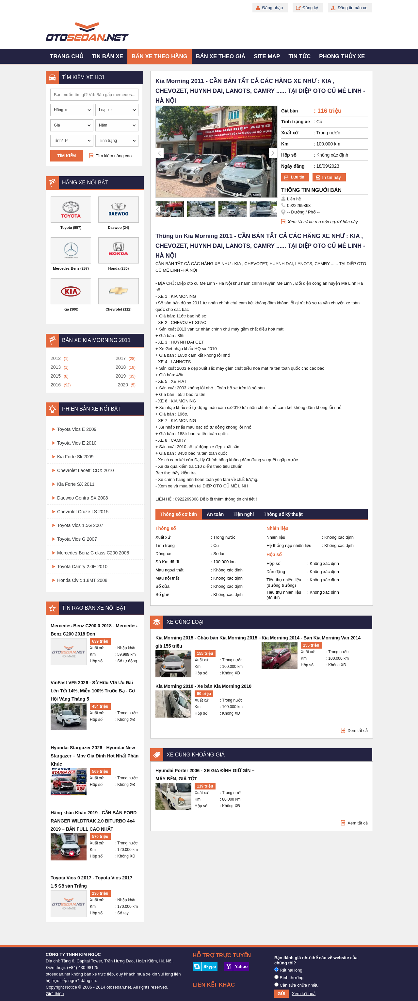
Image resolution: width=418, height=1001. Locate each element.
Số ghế (162, 594)
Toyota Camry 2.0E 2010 (82, 566)
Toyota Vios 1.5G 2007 (80, 525)
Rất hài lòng (288, 970)
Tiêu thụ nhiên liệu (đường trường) (283, 582)
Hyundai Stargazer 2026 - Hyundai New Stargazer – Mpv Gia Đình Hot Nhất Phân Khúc (94, 756)
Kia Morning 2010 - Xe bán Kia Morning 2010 (203, 686)
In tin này (331, 177)
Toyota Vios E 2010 (76, 443)
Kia (66, 309)
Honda (113, 268)
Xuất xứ (97, 648)
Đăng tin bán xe (352, 7)
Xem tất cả (357, 730)
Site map (267, 56)
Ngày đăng (293, 166)
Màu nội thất (167, 578)
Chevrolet (113, 309)
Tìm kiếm (66, 155)
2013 (56, 367)
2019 (121, 376)
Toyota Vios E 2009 (76, 429)
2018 (121, 367)
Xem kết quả (304, 993)
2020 (123, 384)
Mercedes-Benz (66, 268)
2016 (56, 384)
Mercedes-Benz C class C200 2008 (93, 552)
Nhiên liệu (275, 537)
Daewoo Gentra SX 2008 (82, 497)
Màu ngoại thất (169, 570)
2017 (121, 358)
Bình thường (288, 977)
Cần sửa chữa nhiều (296, 985)
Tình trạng (165, 545)
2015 (56, 376)
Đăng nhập (272, 7)
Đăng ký (310, 7)
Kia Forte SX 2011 (75, 484)
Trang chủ (66, 56)
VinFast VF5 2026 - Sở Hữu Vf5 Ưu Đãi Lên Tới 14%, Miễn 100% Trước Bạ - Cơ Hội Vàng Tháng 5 (93, 691)
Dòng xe (163, 553)
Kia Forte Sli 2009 (75, 456)
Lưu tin (297, 177)
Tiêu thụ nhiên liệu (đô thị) (283, 595)
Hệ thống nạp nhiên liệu (288, 545)
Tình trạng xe (295, 121)
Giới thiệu (55, 993)
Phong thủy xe (342, 56)
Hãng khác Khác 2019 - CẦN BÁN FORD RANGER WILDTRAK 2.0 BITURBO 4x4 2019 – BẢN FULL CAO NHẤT (94, 821)
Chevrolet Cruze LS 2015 (82, 511)
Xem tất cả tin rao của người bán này (323, 221)
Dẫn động (275, 571)
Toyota (66, 227)
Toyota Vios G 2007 (77, 539)
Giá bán (289, 110)
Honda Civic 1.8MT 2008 (82, 580)
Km (93, 654)
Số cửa (162, 586)
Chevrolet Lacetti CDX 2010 (85, 470)
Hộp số (96, 661)
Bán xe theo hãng (159, 56)
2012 (56, 358)
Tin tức (299, 56)
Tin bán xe (107, 56)
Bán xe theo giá (220, 56)
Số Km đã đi (167, 561)
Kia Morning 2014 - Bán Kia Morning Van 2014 (311, 637)
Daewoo (115, 227)
